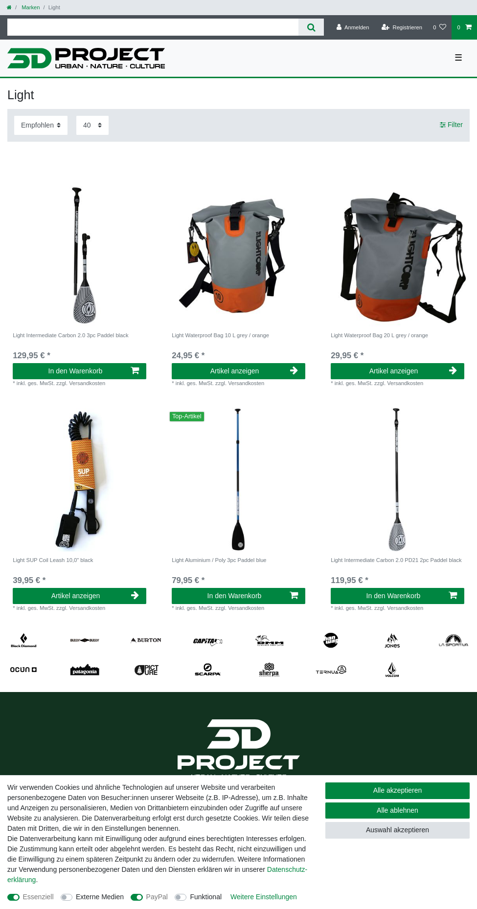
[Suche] (310, 27)
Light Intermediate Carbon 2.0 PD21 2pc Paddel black (396, 560)
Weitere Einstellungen (263, 897)
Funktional (206, 897)
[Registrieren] (402, 27)
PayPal (157, 897)
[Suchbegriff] (152, 27)
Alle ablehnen (397, 810)
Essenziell (38, 897)
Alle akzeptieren (397, 790)
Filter (451, 125)
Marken (30, 7)
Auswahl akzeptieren (397, 830)
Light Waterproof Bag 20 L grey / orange (379, 335)
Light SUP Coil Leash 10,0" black (53, 560)
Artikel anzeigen (254, 371)
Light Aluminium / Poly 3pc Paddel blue (219, 560)
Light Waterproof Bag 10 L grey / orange (220, 335)
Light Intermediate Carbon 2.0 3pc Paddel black (70, 335)
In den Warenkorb (93, 371)
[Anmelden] (353, 27)
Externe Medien (100, 897)
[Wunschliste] (440, 27)
